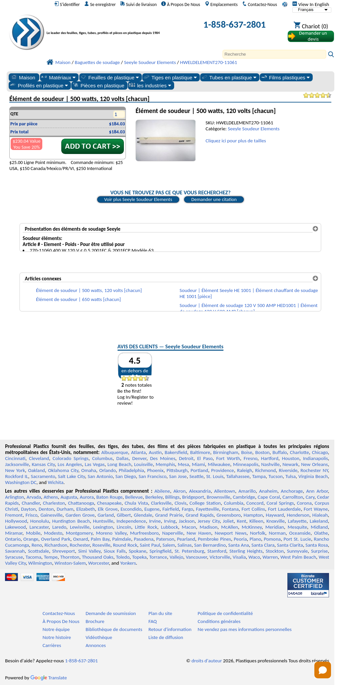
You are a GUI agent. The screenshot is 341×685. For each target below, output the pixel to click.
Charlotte (299, 452)
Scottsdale (38, 551)
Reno (37, 545)
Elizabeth (85, 509)
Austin (155, 452)
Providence (222, 470)
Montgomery (79, 533)
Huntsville (103, 521)
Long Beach (120, 464)
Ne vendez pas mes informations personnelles (245, 629)
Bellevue (134, 497)
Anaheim (268, 491)
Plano (255, 539)
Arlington (14, 497)
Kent (241, 521)
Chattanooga (81, 503)
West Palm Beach (298, 557)
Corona (304, 503)
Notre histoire (57, 637)
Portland (199, 470)
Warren (270, 557)
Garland (106, 515)
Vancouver (196, 557)
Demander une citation (213, 199)
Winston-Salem (70, 563)
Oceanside (299, 533)
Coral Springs (280, 503)
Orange (30, 539)
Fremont (14, 515)
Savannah (15, 551)
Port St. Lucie (297, 539)
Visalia (239, 557)
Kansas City (43, 464)
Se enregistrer (100, 4)
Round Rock (125, 545)
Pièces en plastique (98, 85)
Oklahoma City (63, 470)
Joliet (228, 521)
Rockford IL (16, 476)
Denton (46, 509)
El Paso (204, 458)
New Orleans (314, 464)
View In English (310, 4)
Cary (310, 497)
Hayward (275, 515)
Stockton (275, 551)
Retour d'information (170, 629)
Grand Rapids (200, 515)
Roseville (101, 545)
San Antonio (100, 476)
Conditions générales (219, 621)
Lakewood (15, 527)
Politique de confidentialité (225, 613)
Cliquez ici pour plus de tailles (235, 141)
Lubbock (169, 527)
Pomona (272, 539)
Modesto (53, 533)
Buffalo (279, 452)
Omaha (88, 470)
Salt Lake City (71, 476)
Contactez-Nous (259, 4)
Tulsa (290, 476)
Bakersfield (176, 452)
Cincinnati (15, 458)
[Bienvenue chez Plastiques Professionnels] (114, 26)
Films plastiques (285, 77)
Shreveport (63, 551)
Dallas (122, 458)
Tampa (259, 476)
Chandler (31, 503)
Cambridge (244, 497)
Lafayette (297, 521)
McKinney (252, 527)
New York (15, 470)
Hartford (269, 458)
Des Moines (162, 458)
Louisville (143, 464)
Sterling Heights (245, 551)
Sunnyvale (297, 551)
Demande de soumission (111, 613)
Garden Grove (80, 515)
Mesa (183, 464)
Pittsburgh (177, 470)
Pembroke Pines (214, 539)
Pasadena (144, 539)
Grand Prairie (169, 515)
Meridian (274, 527)
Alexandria (200, 491)
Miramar (13, 533)
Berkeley (154, 497)
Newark (290, 464)
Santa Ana (238, 545)
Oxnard (80, 539)
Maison (22, 77)
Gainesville (51, 515)
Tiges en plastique (170, 77)
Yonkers (128, 563)
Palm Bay (100, 539)
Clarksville (161, 503)
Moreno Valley (111, 533)
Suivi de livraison (138, 4)
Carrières (52, 645)
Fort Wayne (316, 509)
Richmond (265, 470)
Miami (198, 464)
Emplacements (221, 4)
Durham (65, 509)
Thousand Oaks (98, 557)
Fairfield (171, 509)
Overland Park (55, 539)
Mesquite (297, 527)
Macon (189, 527)
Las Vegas (95, 464)
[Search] (274, 54)
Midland (319, 527)
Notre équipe (56, 629)
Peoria (240, 539)
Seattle (196, 476)
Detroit (186, 458)
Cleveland (39, 458)
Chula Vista (136, 503)
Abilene (162, 491)
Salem (169, 545)
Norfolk (257, 533)
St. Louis (214, 476)
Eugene (152, 509)
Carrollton (292, 497)
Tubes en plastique (228, 77)
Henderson (298, 515)
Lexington (103, 527)
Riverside (288, 470)
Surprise (319, 551)
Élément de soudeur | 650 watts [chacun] (78, 299)
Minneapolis (245, 464)
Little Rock (146, 527)
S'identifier (67, 4)
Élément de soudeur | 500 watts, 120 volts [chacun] (89, 290)
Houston (290, 458)
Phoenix (155, 470)
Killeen (256, 521)
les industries (150, 85)
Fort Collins (253, 509)
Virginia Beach (313, 476)
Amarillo (247, 491)
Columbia (233, 503)
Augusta (69, 497)
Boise (246, 452)
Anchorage (292, 491)
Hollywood (16, 521)
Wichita (55, 482)
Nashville (270, 464)
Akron (179, 491)
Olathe (321, 533)
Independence (131, 521)
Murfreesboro (144, 533)
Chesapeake (109, 503)
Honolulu (39, 521)
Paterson (165, 539)
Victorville (219, 557)
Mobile (33, 533)
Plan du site (160, 613)
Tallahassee (237, 476)
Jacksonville (17, 464)
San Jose (178, 476)
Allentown (224, 491)
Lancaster (38, 527)
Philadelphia (131, 470)
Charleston (54, 503)
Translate (48, 678)
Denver (139, 458)
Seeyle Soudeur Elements (254, 129)
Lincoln (124, 527)
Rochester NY (314, 470)
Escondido (131, 509)
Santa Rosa (316, 545)
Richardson (56, 545)
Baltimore (200, 452)
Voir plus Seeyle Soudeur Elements (138, 199)
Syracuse (14, 557)
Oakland (36, 470)
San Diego (125, 476)
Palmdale (121, 539)
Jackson (186, 521)
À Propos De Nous (180, 4)
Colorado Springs (71, 458)
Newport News (230, 533)
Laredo (59, 527)
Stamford (216, 551)
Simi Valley (89, 551)
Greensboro (228, 515)
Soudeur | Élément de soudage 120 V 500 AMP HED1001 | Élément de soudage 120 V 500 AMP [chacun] (248, 308)
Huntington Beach (71, 521)
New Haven (199, 533)
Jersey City (209, 521)
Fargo (187, 509)
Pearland (186, 539)
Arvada (34, 497)
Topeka (139, 557)
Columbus (102, 458)
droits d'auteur (206, 661)
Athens (51, 497)
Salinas (184, 545)
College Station (205, 503)
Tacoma (33, 557)
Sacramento (43, 476)
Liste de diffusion (166, 637)
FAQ (153, 621)
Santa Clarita (290, 545)
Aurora (87, 497)
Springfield (160, 551)
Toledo (123, 557)
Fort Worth (228, 458)
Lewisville (80, 527)
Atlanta (138, 452)
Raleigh (244, 470)
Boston (262, 452)
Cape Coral (269, 497)
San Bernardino (210, 545)
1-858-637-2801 (234, 24)
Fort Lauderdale (284, 509)
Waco (254, 557)
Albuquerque (114, 452)
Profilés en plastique (38, 85)
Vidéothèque (99, 637)
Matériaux (58, 77)
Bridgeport (193, 497)
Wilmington (40, 563)
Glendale (143, 515)
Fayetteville (207, 509)
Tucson (275, 476)
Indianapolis (315, 458)
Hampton (253, 515)
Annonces (96, 645)
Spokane (137, 551)
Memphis (165, 464)
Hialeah (320, 515)
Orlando (107, 470)
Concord (254, 503)
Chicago (320, 452)
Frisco (32, 515)
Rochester (80, 545)
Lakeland (319, 521)
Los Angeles (70, 464)
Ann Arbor (317, 491)
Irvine (155, 521)
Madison (208, 527)
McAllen (229, 527)
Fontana (230, 509)
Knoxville (275, 521)
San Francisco (153, 476)
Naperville (172, 533)
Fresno (250, 458)
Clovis (180, 503)
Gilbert (124, 515)
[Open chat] (322, 670)
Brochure (95, 621)
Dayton (28, 509)
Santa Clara (262, 545)
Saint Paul (150, 545)
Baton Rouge (109, 497)
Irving (169, 521)
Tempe (51, 557)
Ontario (13, 539)
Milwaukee (219, 464)
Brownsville (218, 497)
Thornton (69, 557)
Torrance (158, 557)
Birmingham (225, 452)
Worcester (98, 563)
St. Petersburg (189, 551)
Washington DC (20, 482)
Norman (277, 533)
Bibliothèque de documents (114, 629)
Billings (172, 497)
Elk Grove (108, 509)
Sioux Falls (115, 551)
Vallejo (176, 557)
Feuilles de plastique (109, 77)
